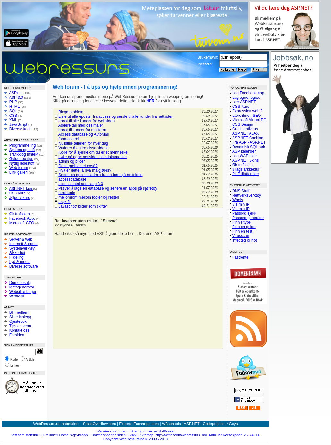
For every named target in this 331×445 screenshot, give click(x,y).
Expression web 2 (247, 111)
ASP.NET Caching (247, 138)
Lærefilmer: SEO (246, 115)
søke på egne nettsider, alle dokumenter (92, 157)
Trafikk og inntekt (23, 154)
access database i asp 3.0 (80, 184)
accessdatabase (72, 179)
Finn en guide (244, 227)
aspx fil (64, 202)
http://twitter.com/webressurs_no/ (181, 435)
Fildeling (16, 257)
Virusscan (240, 236)
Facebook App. (22, 218)
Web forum (18, 168)
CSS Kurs (240, 106)
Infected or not (244, 240)
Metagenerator (21, 287)
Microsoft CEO (21, 223)
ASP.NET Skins (245, 160)
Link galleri (18, 172)
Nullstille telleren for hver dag (83, 143)
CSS (13, 115)
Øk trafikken (19, 214)
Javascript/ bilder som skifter (82, 206)
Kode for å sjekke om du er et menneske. (93, 152)
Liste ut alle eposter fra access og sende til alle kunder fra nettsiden (115, 116)
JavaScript (18, 124)
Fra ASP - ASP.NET (249, 142)
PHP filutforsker (245, 174)
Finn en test (242, 231)
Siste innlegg (20, 317)
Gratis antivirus (245, 129)
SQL (13, 111)
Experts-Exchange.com (139, 424)
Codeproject (213, 424)
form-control (68, 139)
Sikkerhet (17, 253)
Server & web (20, 239)
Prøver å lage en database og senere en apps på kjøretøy (107, 188)
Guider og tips (21, 159)
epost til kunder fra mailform (82, 130)
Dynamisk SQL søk (248, 147)
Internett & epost (23, 244)
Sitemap (146, 435)
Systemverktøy (22, 248)
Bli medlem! (19, 312)
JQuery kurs (19, 197)
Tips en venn (20, 326)
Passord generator (248, 218)
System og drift (22, 150)
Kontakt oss (19, 330)
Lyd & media (19, 262)
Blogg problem (70, 112)
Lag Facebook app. (248, 93)
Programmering (22, 145)
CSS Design (242, 124)
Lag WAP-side (244, 156)
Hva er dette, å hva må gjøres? (84, 170)
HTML (14, 106)
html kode (66, 193)
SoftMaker (166, 431)
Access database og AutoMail (83, 134)
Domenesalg (20, 282)
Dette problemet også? (77, 166)
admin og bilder (71, 161)
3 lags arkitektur (245, 169)
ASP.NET (192, 424)
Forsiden (16, 335)
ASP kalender (244, 151)
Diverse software (23, 266)
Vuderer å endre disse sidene (83, 148)
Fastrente (240, 257)
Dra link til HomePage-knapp (65, 435)
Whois (237, 200)
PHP (13, 102)
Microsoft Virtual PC (249, 120)
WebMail (16, 296)
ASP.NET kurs (21, 188)
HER (150, 101)
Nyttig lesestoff (21, 163)
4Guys (232, 424)
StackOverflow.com (99, 424)
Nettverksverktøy (246, 195)
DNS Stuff (240, 191)
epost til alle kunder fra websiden (86, 121)
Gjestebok (18, 321)
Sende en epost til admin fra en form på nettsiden (100, 175)
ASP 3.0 (16, 97)
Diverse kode (20, 129)
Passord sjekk (244, 213)
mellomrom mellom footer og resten (88, 197)
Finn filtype (241, 222)
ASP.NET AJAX (245, 133)
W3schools (171, 424)
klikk (133, 435)
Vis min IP (241, 204)
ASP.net (15, 93)
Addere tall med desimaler (80, 125)
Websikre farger (22, 291)
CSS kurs (17, 193)
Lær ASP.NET (244, 102)
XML (13, 120)
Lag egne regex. (246, 97)
